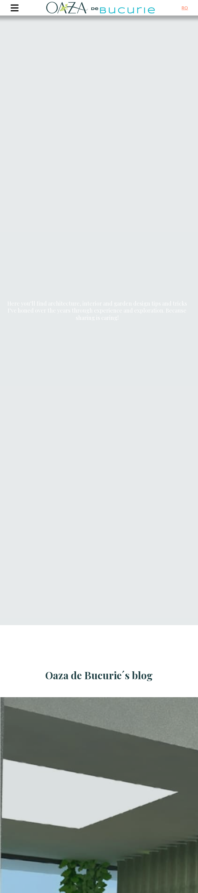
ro (185, 8)
